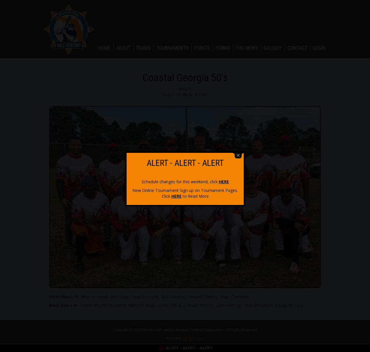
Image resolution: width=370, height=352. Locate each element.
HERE (224, 178)
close (238, 152)
